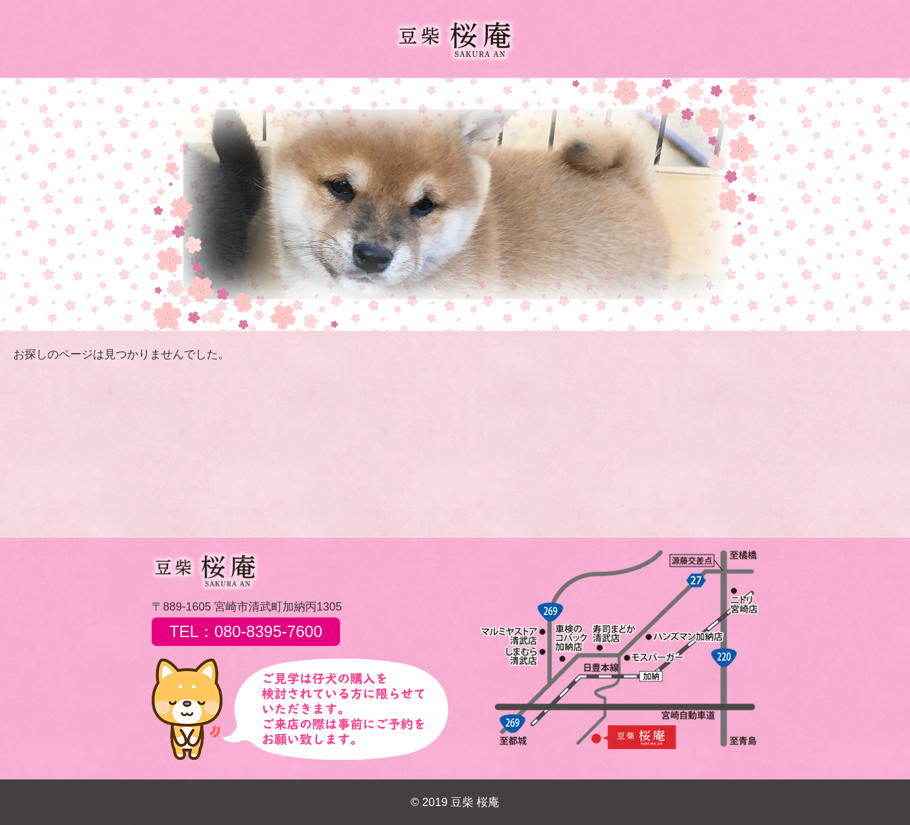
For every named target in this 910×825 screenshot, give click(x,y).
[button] (171, 204)
